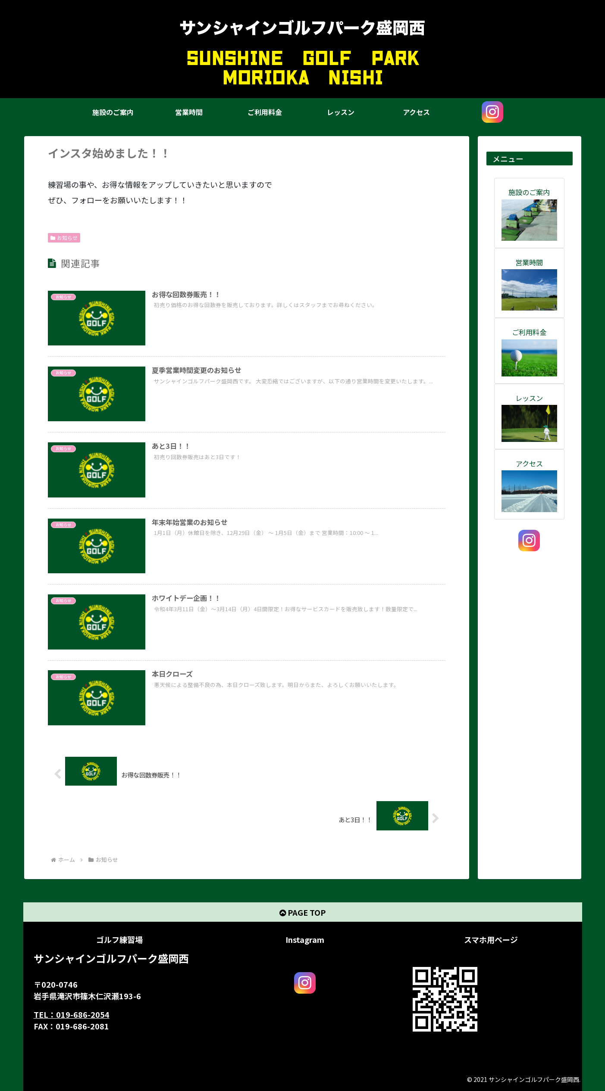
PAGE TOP (302, 912)
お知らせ (64, 237)
